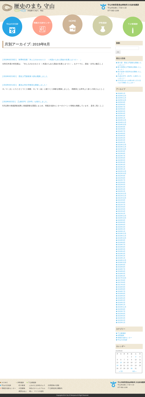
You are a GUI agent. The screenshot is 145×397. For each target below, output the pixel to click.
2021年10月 (122, 198)
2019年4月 (121, 251)
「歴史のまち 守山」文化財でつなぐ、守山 (28, 7)
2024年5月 (121, 136)
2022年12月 (122, 171)
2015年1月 (121, 322)
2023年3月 (121, 164)
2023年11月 (122, 147)
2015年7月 (121, 311)
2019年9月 (121, 240)
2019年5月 (121, 249)
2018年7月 (121, 269)
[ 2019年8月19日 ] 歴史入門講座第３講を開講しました (25, 76)
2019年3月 (121, 253)
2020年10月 (122, 218)
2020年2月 (121, 229)
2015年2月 (121, 320)
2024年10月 (122, 124)
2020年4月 (121, 227)
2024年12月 (122, 120)
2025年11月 (122, 98)
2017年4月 (121, 285)
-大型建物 (21, 388)
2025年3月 (121, 116)
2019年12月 (122, 233)
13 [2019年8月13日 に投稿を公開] (121, 362)
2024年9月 (121, 127)
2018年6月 (121, 271)
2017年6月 (121, 282)
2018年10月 (122, 262)
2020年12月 (122, 216)
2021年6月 (121, 207)
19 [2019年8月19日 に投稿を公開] (117, 365)
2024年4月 (121, 138)
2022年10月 (122, 173)
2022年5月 (121, 184)
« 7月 (121, 371)
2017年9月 (121, 280)
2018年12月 (122, 260)
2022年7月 (121, 180)
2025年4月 (121, 113)
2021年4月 (121, 211)
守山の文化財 (12, 27)
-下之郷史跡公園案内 (54, 388)
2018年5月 (121, 273)
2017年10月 (122, 278)
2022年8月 (121, 178)
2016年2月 (121, 302)
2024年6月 (121, 133)
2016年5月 (121, 296)
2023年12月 (122, 144)
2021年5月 (121, 209)
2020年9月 (121, 220)
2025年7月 (121, 107)
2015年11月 (122, 307)
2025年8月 (121, 104)
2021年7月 (121, 205)
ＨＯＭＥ (5, 382)
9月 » (134, 371)
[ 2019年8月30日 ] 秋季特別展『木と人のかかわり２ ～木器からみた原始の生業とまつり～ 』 (42, 60)
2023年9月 (121, 151)
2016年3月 (121, 300)
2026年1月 (121, 93)
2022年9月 (121, 176)
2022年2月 (121, 191)
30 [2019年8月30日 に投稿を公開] (131, 368)
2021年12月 (122, 193)
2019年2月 (121, 256)
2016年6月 (121, 293)
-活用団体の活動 (53, 385)
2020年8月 (121, 222)
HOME (72, 24)
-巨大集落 (21, 385)
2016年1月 (121, 305)
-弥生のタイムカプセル (37, 388)
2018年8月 (121, 267)
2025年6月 (121, 109)
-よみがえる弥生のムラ (37, 385)
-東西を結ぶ (22, 391)
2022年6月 (121, 182)
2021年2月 (121, 213)
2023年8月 (121, 153)
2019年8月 (121, 242)
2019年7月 (121, 244)
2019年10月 (122, 238)
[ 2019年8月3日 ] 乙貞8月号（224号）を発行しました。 (25, 102)
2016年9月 (121, 287)
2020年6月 (121, 225)
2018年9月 (121, 265)
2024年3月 (121, 140)
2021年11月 (122, 196)
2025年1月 (121, 118)
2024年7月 (121, 131)
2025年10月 (122, 100)
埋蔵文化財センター (42, 26)
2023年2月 (121, 167)
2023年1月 (121, 169)
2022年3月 (121, 189)
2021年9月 (121, 200)
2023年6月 (121, 158)
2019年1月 (121, 258)
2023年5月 (121, 160)
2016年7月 (121, 291)
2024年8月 (121, 129)
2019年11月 (122, 236)
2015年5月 (121, 316)
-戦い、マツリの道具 (36, 391)
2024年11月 (122, 122)
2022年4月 (121, 187)
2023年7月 (121, 156)
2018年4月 (121, 276)
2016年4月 (121, 298)
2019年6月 (121, 247)
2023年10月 (122, 149)
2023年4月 (121, 162)
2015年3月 (121, 318)
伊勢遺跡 (103, 26)
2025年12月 (122, 96)
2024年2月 (121, 142)
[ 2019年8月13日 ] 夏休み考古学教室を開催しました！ (25, 85)
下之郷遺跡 (133, 27)
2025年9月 (121, 102)
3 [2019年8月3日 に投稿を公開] (135, 357)
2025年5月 (121, 111)
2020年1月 (121, 231)
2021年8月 (121, 202)
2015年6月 (121, 313)
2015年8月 (121, 309)
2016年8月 (121, 289)
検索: (118, 43)
